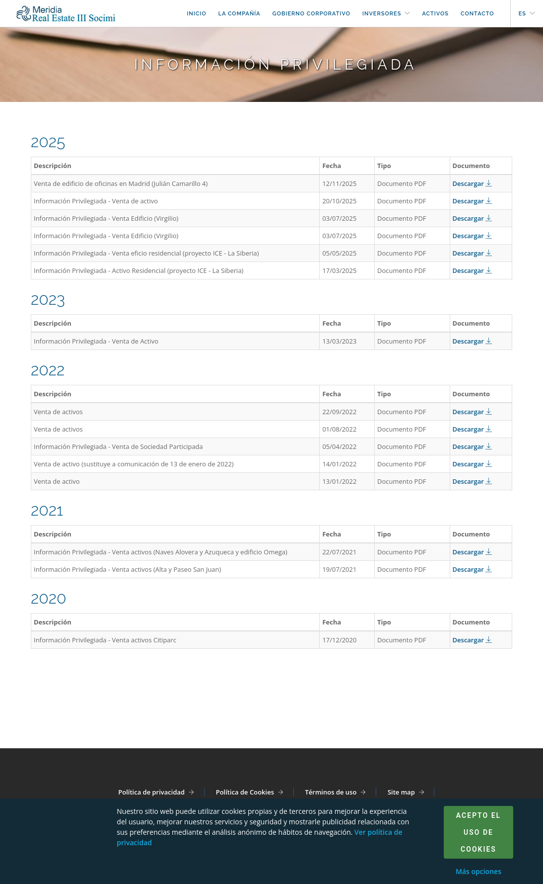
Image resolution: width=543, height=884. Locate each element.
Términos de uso (331, 792)
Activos (435, 13)
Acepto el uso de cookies (478, 832)
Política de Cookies (245, 792)
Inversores (381, 13)
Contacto (477, 13)
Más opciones (478, 871)
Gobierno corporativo (311, 13)
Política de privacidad (151, 792)
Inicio (196, 13)
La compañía (239, 13)
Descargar (472, 183)
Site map (401, 792)
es (522, 13)
